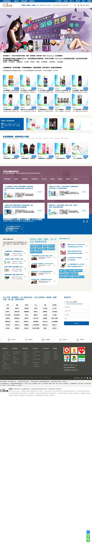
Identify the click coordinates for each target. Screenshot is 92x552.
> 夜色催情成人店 (56, 357)
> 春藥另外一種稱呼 (6, 355)
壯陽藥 (37, 62)
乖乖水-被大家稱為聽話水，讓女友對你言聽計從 (65, 80)
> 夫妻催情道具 (46, 362)
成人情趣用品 (12, 62)
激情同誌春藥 (7, 179)
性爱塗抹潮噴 (35, 179)
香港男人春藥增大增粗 (8, 239)
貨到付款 (80, 339)
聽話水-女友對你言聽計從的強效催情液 (11, 80)
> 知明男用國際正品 (46, 353)
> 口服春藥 (4, 362)
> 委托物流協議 (25, 360)
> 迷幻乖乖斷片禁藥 (46, 351)
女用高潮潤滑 (52, 62)
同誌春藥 (5, 62)
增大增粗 (75, 179)
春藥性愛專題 (24, 1)
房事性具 (16, 179)
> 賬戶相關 (25, 351)
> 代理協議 (25, 357)
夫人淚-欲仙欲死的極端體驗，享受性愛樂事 (47, 80)
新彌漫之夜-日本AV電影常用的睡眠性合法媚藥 (47, 99)
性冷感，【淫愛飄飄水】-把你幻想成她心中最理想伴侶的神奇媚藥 (68, 99)
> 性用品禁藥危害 (46, 359)
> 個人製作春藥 (5, 353)
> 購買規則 (25, 353)
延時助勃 (32, 62)
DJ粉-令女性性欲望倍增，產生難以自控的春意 (30, 99)
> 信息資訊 (15, 360)
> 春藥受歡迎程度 (36, 362)
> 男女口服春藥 (5, 351)
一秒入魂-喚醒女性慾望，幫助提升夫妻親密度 (81, 99)
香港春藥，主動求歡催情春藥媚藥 (7, 122)
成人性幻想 (43, 179)
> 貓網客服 (25, 364)
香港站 (83, 1)
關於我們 (78, 1)
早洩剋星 (68, 179)
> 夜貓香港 (55, 353)
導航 (89, 5)
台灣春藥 (89, 1)
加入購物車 (46, 339)
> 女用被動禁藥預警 (46, 355)
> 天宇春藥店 (55, 359)
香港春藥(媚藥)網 (6, 1)
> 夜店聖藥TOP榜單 (46, 357)
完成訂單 (63, 339)
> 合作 (14, 355)
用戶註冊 (11, 339)
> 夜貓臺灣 (55, 351)
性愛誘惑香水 (25, 179)
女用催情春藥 (44, 62)
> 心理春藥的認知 (36, 366)
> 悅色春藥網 (55, 355)
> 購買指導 (25, 362)
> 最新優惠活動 (15, 362)
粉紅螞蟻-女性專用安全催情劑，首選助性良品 (12, 99)
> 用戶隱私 (25, 359)
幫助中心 (72, 1)
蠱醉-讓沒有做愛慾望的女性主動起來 (79, 80)
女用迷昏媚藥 (60, 62)
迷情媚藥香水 (20, 62)
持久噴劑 (26, 62)
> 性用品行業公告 (16, 359)
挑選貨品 (28, 339)
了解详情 (40, 191)
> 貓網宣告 (15, 357)
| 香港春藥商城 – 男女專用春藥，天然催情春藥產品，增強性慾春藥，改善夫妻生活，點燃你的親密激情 (32, 67)
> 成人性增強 (35, 364)
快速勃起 (60, 179)
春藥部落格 (31, 1)
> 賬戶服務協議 (25, 355)
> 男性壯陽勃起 (46, 360)
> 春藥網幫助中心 (16, 353)
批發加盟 (66, 1)
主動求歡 (52, 179)
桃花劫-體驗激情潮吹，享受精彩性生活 (28, 80)
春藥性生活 (16, 1)
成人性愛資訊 (58, 1)
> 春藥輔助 (4, 357)
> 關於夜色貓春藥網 (16, 351)
